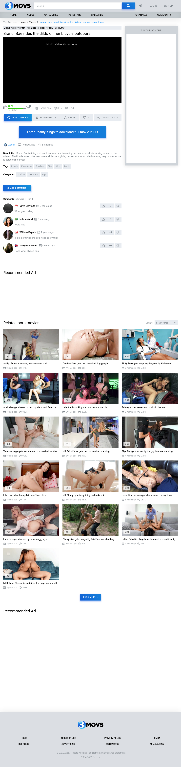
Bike (50, 166)
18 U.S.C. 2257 (157, 744)
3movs (96, 757)
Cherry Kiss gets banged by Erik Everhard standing (88, 539)
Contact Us (112, 744)
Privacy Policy (112, 738)
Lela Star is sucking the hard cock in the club (85, 407)
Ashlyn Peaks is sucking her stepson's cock (25, 363)
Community (164, 15)
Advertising (68, 744)
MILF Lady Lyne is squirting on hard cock (83, 495)
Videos (30, 15)
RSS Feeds (24, 744)
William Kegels (28, 232)
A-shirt (67, 166)
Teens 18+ (33, 174)
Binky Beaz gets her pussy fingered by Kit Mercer (147, 363)
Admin (11, 144)
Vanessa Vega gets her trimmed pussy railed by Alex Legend (31, 451)
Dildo (58, 166)
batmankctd (26, 219)
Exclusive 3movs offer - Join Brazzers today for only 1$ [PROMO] (34, 28)
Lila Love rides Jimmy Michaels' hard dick (24, 495)
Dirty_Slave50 (27, 205)
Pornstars (74, 15)
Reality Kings (28, 144)
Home (13, 15)
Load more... (90, 597)
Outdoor (21, 174)
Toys (44, 174)
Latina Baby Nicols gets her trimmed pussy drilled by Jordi (150, 539)
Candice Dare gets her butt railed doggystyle (85, 363)
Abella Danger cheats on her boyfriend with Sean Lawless (31, 407)
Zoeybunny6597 (28, 245)
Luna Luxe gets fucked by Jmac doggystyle (25, 539)
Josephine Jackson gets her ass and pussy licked (147, 495)
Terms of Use (68, 738)
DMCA (157, 738)
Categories (51, 15)
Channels (141, 15)
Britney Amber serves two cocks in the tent (144, 407)
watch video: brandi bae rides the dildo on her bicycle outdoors (71, 22)
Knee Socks (26, 166)
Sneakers (40, 166)
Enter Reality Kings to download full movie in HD (62, 132)
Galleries (97, 15)
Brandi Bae (47, 144)
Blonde (14, 166)
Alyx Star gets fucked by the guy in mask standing (147, 451)
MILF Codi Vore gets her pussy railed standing (86, 451)
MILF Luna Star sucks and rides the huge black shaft (30, 583)
